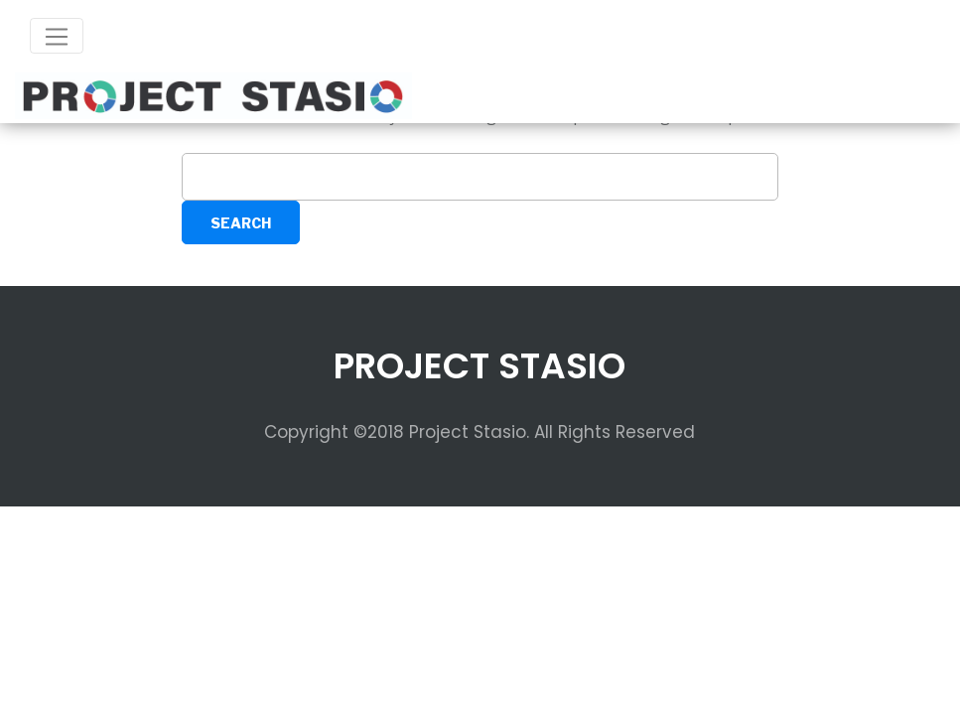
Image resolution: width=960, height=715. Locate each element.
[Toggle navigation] (56, 36)
